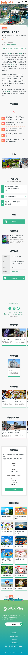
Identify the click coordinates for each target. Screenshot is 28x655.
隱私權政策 (14, 642)
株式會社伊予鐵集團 (11, 44)
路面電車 (19, 53)
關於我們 (14, 632)
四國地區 (15, 312)
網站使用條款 (14, 636)
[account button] (22, 2)
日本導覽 (9, 312)
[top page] (4, 313)
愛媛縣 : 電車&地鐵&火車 (17, 314)
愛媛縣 (9, 53)
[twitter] (14, 308)
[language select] (19, 2)
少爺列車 (7, 91)
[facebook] (9, 308)
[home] (7, 2)
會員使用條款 (14, 639)
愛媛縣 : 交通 (6, 314)
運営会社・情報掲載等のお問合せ (14, 646)
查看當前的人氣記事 (13, 653)
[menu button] (25, 2)
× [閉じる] (19, 653)
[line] (18, 308)
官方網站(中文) (15, 271)
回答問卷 (14, 489)
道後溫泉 (11, 64)
